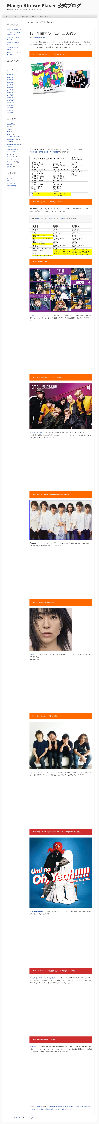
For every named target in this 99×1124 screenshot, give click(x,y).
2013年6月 (10, 112)
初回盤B (50, 218)
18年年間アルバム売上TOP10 (52, 33)
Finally (33, 1046)
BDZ (32, 315)
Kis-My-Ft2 (65, 1106)
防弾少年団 (61, 1109)
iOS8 (8, 129)
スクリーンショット (45, 16)
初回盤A (38, 218)
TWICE (77, 1106)
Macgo (9, 141)
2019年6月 (10, 75)
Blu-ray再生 (10, 124)
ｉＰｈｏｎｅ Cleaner (13, 136)
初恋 (52, 602)
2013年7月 (10, 110)
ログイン (9, 178)
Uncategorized (38, 1106)
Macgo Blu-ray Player (13, 144)
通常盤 (63, 218)
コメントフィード (12, 183)
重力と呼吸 (54, 716)
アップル (9, 154)
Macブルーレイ (11, 146)
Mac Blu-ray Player (12, 139)
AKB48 (49, 1106)
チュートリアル (11, 159)
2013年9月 (10, 105)
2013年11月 (10, 100)
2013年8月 (10, 107)
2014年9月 (10, 82)
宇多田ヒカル (41, 1109)
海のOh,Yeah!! (37, 911)
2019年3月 (10, 77)
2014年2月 (10, 95)
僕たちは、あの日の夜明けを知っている (61, 971)
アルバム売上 (83, 1106)
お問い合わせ (26, 16)
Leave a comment (69, 1109)
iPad (8, 131)
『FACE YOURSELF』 (58, 377)
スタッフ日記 (11, 157)
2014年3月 (10, 92)
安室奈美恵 (49, 1109)
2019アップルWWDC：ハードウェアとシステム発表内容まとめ (15, 32)
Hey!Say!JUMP (58, 1106)
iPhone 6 (9, 134)
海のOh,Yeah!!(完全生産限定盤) (69, 832)
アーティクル (11, 151)
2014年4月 (10, 90)
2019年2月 (10, 80)
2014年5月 (10, 87)
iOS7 (8, 126)
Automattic (35, 1118)
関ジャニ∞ (55, 1109)
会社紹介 (34, 16)
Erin (44, 37)
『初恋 (31, 654)
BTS (52, 1106)
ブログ (7, 16)
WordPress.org (11, 185)
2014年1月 (10, 97)
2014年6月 (10, 85)
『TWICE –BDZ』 (43, 262)
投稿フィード (11, 180)
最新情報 (9, 167)
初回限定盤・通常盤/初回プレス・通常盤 (43, 152)
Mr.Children (72, 1106)
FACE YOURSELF (37, 432)
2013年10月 (10, 102)
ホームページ (16, 16)
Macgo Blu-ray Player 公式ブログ (44, 5)
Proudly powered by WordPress (13, 1118)
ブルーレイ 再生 (12, 162)
